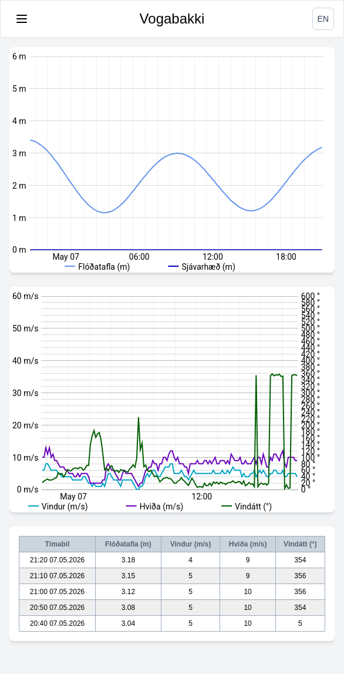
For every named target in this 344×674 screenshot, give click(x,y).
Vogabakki (172, 18)
